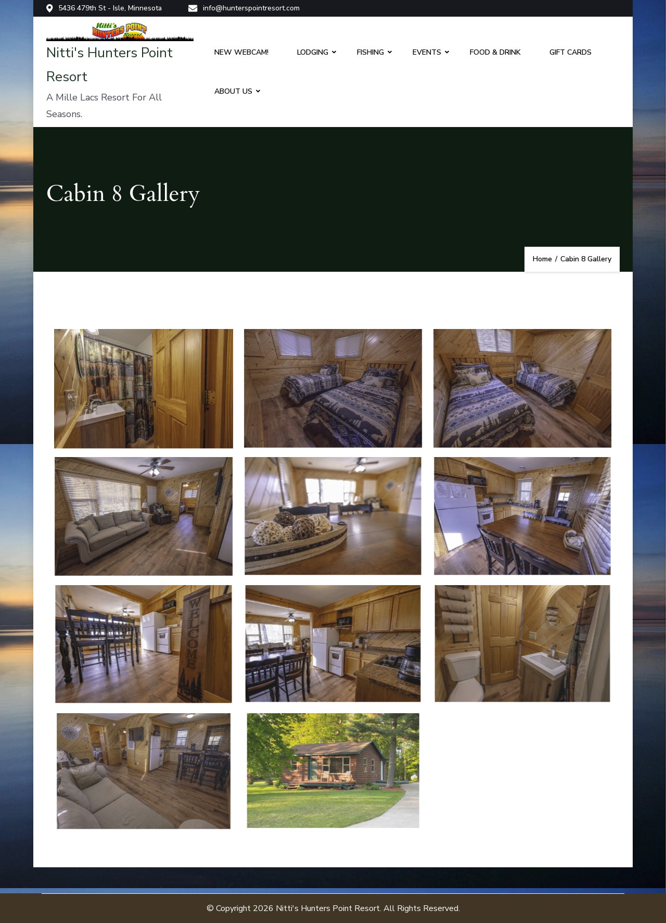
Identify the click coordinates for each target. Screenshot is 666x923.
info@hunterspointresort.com (244, 8)
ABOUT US (233, 91)
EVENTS (427, 52)
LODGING (312, 52)
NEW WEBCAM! (241, 52)
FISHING (370, 52)
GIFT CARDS (570, 52)
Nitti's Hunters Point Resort (328, 908)
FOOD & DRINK (495, 52)
